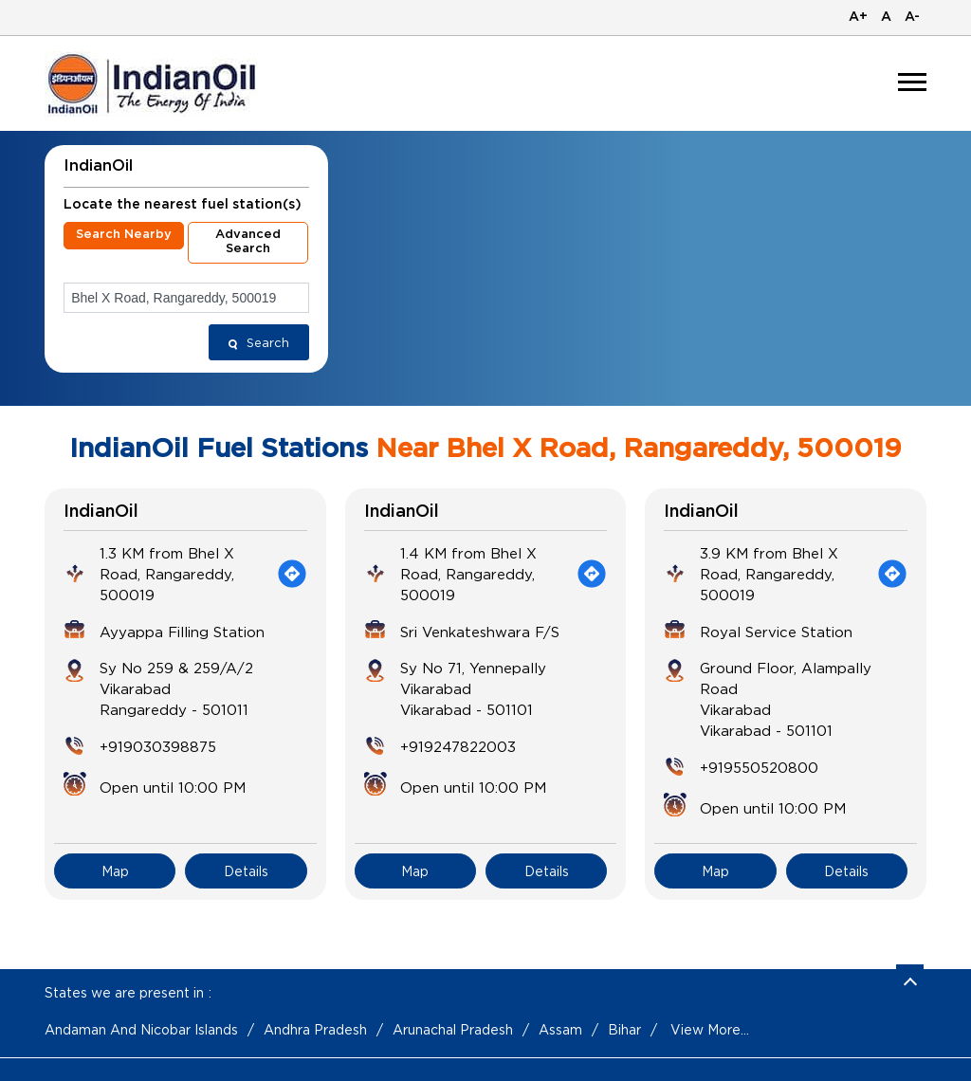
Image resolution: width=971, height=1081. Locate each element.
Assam (560, 1029)
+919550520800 (759, 767)
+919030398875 (158, 746)
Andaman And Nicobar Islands (141, 1029)
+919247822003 (458, 746)
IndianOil (101, 512)
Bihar (624, 1029)
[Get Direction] (292, 574)
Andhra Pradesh (315, 1029)
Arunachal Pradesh (453, 1029)
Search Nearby (124, 235)
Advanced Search (248, 242)
